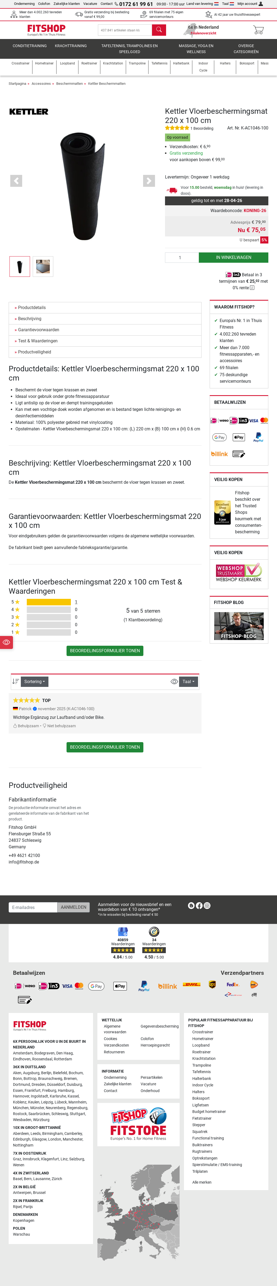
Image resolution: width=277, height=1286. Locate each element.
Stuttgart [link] (77, 1114)
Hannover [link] (21, 1096)
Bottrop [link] (30, 1079)
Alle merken (202, 1182)
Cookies (110, 1039)
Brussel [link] (39, 1193)
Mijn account (250, 4)
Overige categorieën (246, 53)
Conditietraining (30, 50)
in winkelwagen (233, 261)
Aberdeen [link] (21, 1133)
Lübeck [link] (61, 1102)
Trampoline (201, 1065)
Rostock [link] (20, 1114)
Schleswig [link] (59, 1114)
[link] (219, 425)
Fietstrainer (202, 1118)
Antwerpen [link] (22, 1193)
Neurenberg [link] (55, 1108)
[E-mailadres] (33, 907)
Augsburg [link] (31, 1073)
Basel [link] (17, 1179)
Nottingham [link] (23, 1145)
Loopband (201, 1045)
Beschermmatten (69, 88)
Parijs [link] (28, 1206)
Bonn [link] (17, 1079)
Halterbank (201, 1078)
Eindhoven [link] (22, 1059)
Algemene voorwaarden (115, 1029)
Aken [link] (17, 1073)
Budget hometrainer (209, 1111)
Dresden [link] (38, 1084)
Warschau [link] (21, 1234)
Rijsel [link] (17, 1206)
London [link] (54, 1139)
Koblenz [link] (20, 1102)
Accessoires (41, 88)
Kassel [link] (73, 1096)
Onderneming (24, 4)
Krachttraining (71, 50)
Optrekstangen (204, 1158)
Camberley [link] (73, 1133)
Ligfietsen (200, 1105)
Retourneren (114, 1052)
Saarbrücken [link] (39, 1114)
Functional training (208, 1138)
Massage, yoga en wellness (196, 53)
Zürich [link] (57, 1179)
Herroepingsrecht (155, 1045)
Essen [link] (18, 1090)
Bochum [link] (76, 1073)
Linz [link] (64, 1159)
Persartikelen (152, 1077)
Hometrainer (202, 1039)
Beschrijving (29, 322)
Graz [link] (17, 1159)
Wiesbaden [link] (22, 1120)
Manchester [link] (73, 1139)
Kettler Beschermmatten (107, 88)
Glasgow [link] (39, 1139)
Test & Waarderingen (38, 345)
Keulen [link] (33, 1102)
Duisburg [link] (74, 1084)
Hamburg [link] (66, 1090)
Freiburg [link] (49, 1090)
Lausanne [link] (41, 1179)
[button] (16, 184)
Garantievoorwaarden (38, 333)
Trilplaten (200, 1171)
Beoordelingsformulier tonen (105, 654)
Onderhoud (150, 1091)
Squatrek (199, 1131)
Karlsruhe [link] (58, 1096)
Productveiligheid (34, 356)
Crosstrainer (202, 1032)
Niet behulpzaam (59, 730)
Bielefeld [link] (60, 1073)
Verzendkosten (116, 1045)
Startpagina (17, 88)
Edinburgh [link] (21, 1139)
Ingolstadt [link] (39, 1096)
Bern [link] (28, 1179)
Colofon (44, 4)
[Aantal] (182, 261)
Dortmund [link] (21, 1084)
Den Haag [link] (64, 1053)
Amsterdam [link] (23, 1053)
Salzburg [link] (76, 1159)
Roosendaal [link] (42, 1059)
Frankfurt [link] (33, 1090)
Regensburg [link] (77, 1108)
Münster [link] (37, 1108)
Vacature (90, 4)
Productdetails (32, 311)
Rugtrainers (202, 1151)
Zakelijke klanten (67, 4)
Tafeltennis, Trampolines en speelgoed (129, 53)
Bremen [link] (70, 1079)
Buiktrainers (202, 1145)
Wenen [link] (18, 1165)
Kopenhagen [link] (23, 1220)
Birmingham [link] (52, 1133)
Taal (228, 4)
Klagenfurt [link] (50, 1159)
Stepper (198, 1125)
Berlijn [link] (46, 1073)
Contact (107, 4)
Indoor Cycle (202, 1085)
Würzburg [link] (41, 1120)
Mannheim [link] (77, 1102)
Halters (198, 1092)
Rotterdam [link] (63, 1059)
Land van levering (202, 4)
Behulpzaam (26, 730)
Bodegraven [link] (44, 1053)
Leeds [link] (36, 1133)
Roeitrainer (201, 1052)
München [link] (21, 1108)
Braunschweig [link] (50, 1079)
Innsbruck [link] (31, 1159)
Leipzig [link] (47, 1102)
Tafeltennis (201, 1072)
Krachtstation (204, 1059)
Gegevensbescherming (157, 1026)
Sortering (33, 685)
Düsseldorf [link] (56, 1084)
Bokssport (201, 1098)
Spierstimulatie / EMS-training (217, 1164)
